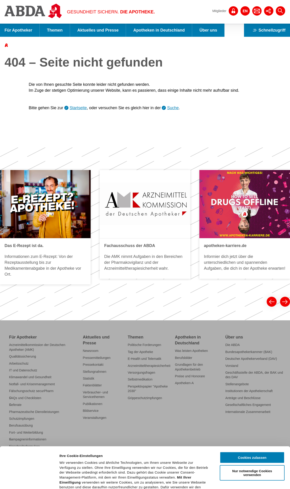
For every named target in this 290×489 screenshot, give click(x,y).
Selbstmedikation (140, 379)
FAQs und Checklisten (25, 398)
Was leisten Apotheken (191, 351)
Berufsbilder (183, 358)
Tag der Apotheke (140, 352)
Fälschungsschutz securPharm (31, 391)
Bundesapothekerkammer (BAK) (248, 352)
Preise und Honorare (190, 376)
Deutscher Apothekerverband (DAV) (251, 359)
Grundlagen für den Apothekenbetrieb (189, 367)
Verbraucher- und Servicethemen (95, 394)
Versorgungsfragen (141, 372)
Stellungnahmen (94, 371)
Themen (55, 30)
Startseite (78, 108)
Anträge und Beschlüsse (243, 398)
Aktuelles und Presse (97, 30)
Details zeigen (241, 480)
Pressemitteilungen (97, 358)
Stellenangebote (237, 384)
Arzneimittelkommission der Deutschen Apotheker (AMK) (37, 347)
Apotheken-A (184, 383)
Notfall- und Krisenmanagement (32, 384)
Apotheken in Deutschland (159, 30)
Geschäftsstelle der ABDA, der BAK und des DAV (254, 375)
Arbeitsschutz (19, 363)
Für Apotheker (18, 30)
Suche (173, 108)
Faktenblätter (92, 385)
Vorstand (231, 366)
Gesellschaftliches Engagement (248, 405)
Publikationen (92, 404)
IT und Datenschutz (23, 370)
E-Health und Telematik (144, 359)
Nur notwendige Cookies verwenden (252, 434)
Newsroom (91, 351)
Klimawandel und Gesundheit (30, 377)
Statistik (88, 378)
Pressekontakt (93, 364)
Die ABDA (232, 345)
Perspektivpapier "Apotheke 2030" (148, 389)
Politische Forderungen (144, 345)
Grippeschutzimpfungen (145, 398)
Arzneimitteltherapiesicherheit (149, 366)
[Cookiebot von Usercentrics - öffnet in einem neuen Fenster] (29, 480)
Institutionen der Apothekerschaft (249, 391)
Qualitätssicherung (22, 356)
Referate (15, 405)
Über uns (208, 30)
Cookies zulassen (252, 419)
